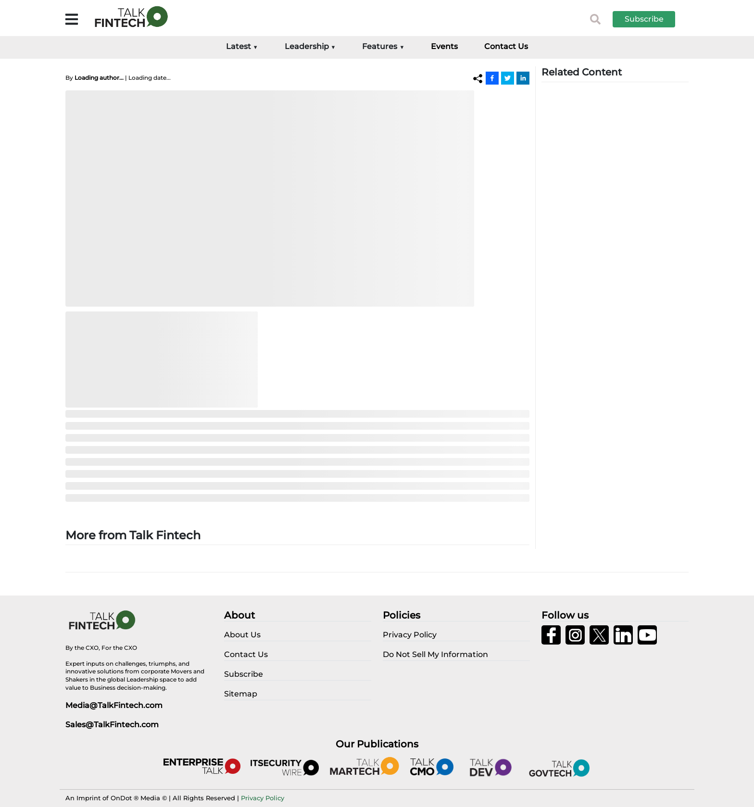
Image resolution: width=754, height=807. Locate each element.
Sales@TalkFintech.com (112, 724)
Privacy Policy (262, 798)
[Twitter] (507, 78)
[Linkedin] (522, 78)
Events (444, 46)
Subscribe (644, 19)
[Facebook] (492, 78)
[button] (651, 19)
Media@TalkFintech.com (114, 705)
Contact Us (506, 46)
